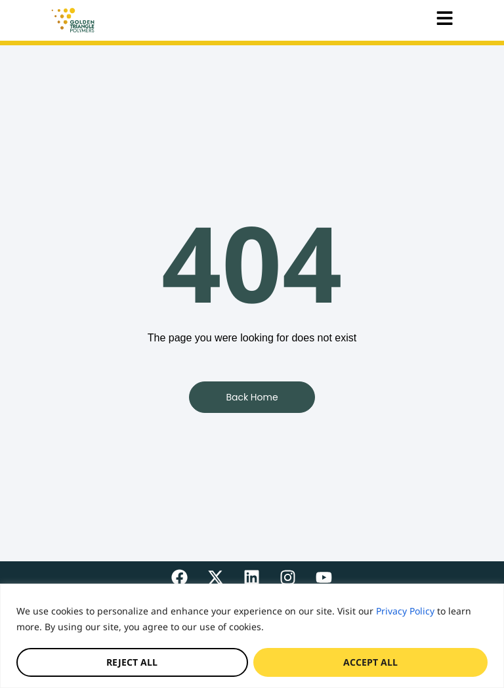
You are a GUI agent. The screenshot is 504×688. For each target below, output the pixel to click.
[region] (252, 636)
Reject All (132, 662)
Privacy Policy (405, 611)
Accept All (370, 662)
